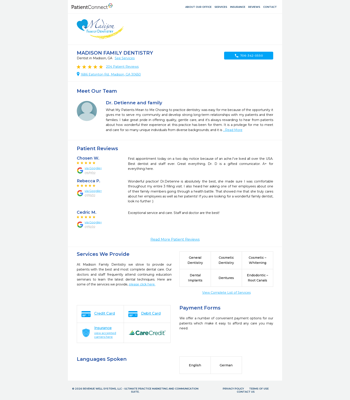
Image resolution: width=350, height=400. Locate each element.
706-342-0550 (248, 55)
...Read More (232, 130)
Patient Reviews (122, 67)
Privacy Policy (233, 388)
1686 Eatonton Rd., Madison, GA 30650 (111, 74)
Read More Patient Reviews (175, 239)
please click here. (142, 284)
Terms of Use (259, 388)
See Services (125, 58)
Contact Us (246, 391)
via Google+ (93, 168)
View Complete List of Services (226, 293)
